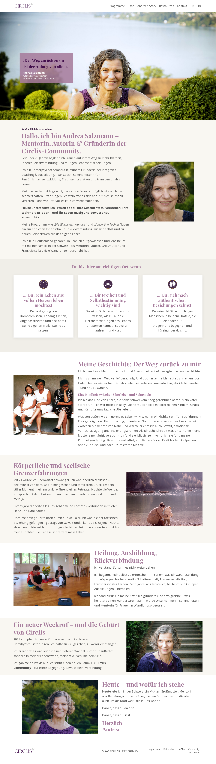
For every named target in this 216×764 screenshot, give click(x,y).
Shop (131, 5)
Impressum (154, 753)
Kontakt (182, 5)
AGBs (182, 753)
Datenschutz (169, 753)
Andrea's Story (146, 5)
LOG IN (196, 5)
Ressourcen (166, 5)
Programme (117, 5)
